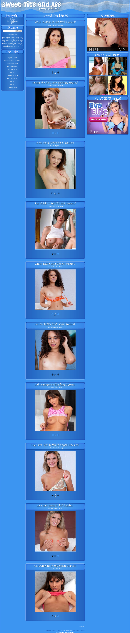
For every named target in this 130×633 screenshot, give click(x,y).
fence (16, 42)
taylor (17, 45)
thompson (9, 39)
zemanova (16, 40)
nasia (18, 43)
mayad (8, 46)
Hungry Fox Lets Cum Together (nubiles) (55, 82)
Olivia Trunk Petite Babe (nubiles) (55, 142)
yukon (18, 39)
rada (22, 43)
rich (11, 40)
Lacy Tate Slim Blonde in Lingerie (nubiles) (55, 445)
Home (12, 19)
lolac (22, 37)
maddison (4, 43)
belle (15, 43)
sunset (21, 40)
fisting (12, 46)
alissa (7, 40)
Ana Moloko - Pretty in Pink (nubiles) (55, 203)
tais (3, 45)
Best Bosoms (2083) (12, 66)
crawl (17, 37)
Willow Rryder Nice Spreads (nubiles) (55, 263)
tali (22, 39)
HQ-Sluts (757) (12, 69)
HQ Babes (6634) (12, 58)
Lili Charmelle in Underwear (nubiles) (55, 565)
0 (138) (12, 84)
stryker (21, 42)
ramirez (12, 42)
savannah (16, 46)
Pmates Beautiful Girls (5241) (12, 60)
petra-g (6, 45)
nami (7, 42)
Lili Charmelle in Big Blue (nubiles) (55, 384)
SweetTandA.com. (66, 630)
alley (14, 45)
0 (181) (12, 81)
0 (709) (12, 72)
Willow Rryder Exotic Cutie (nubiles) (55, 324)
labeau (10, 45)
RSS (12, 23)
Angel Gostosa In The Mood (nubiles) (55, 22)
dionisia (13, 37)
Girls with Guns (12, 87)
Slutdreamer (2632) (12, 63)
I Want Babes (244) (12, 75)
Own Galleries (12, 21)
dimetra (4, 39)
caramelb (10, 43)
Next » (81, 626)
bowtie (3, 42)
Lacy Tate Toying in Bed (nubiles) (55, 505)
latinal (3, 40)
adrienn (4, 46)
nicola (8, 37)
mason (3, 37)
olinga (21, 45)
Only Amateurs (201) (12, 78)
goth (14, 39)
